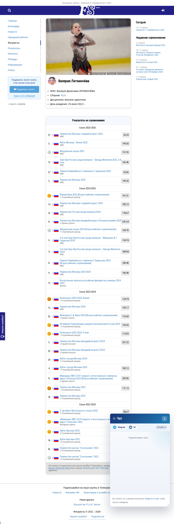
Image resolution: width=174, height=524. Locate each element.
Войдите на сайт (152, 499)
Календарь (14, 26)
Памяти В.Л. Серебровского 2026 (96, 3)
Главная (12, 20)
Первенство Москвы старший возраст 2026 (81, 133)
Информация (15, 64)
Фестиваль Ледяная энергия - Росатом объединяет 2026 (148, 53)
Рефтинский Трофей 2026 (147, 79)
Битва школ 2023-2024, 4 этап (74, 332)
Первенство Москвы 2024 (72, 306)
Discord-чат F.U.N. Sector (87, 504)
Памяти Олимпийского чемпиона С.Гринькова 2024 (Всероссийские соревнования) (85, 261)
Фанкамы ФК (72, 492)
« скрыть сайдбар (17, 104)
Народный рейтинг (18, 37)
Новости (12, 31)
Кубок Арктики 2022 (70, 430)
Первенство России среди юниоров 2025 (80, 212)
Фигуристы (14, 42)
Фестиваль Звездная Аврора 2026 (150, 45)
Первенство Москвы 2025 (72, 179)
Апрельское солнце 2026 (146, 62)
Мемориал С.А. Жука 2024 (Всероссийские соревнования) (88, 315)
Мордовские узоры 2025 (72, 151)
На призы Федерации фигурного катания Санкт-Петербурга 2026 (149, 70)
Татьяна (111, 74)
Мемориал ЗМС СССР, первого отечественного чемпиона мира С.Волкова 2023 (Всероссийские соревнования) (88, 377)
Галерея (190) (124, 74)
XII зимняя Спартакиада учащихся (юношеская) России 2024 (90, 324)
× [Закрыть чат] (164, 419)
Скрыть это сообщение (24, 96)
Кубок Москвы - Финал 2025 (74, 142)
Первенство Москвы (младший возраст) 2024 (82, 341)
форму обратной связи (59, 468)
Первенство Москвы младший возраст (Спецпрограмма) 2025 (90, 220)
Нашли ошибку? (2, 326)
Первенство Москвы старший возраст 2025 (81, 203)
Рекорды (12, 59)
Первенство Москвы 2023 (72, 387)
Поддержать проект (24, 89)
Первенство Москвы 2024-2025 (75, 271)
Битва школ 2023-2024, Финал (74, 298)
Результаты (14, 48)
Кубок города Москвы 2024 (73, 358)
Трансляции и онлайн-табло (98, 492)
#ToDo (11, 70)
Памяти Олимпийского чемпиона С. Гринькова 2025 (85, 171)
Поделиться (97, 516)
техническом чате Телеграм (95, 468)
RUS (63, 95)
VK (132, 427)
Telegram (119, 427)
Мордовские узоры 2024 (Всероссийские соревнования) (88, 229)
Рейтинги (13, 53)
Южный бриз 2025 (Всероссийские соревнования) (84, 194)
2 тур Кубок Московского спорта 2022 (79, 410)
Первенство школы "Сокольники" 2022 (79, 448)
